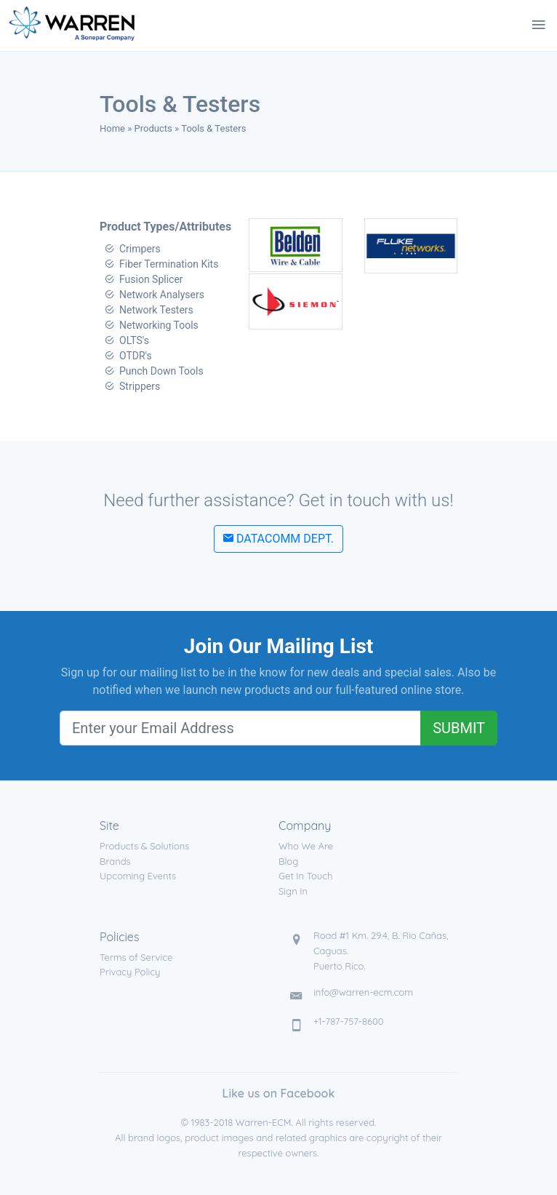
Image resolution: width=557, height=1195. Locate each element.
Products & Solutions (144, 846)
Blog (288, 861)
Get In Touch (305, 876)
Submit (459, 728)
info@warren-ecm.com (363, 992)
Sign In (293, 891)
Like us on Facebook (279, 1093)
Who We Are (305, 846)
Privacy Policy (130, 972)
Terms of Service (136, 957)
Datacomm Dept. (278, 538)
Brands (115, 861)
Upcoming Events (138, 876)
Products (153, 128)
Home (112, 128)
